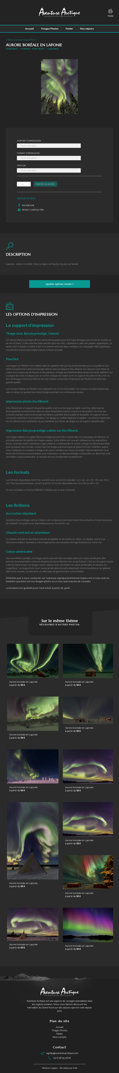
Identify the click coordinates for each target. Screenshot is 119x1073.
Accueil (29, 28)
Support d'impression (29, 141)
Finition (21, 166)
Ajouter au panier (45, 184)
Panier (110, 13)
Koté (75, 1068)
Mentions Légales (50, 1068)
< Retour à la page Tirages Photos (21, 40)
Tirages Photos (49, 28)
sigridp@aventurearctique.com (62, 1053)
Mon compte (59, 1037)
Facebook (25, 205)
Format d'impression (28, 153)
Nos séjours (87, 28)
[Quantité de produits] (24, 184)
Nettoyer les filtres (26, 198)
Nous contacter (30, 209)
